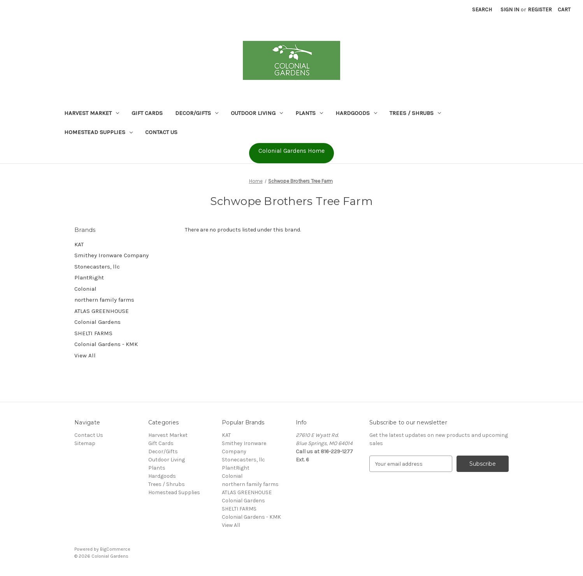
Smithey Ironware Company (111, 255)
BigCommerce (115, 549)
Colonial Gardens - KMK (106, 344)
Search (482, 9)
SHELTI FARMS (93, 333)
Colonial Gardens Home (291, 150)
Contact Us (161, 132)
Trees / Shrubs (415, 113)
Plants (309, 113)
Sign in (509, 9)
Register (540, 9)
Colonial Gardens (97, 321)
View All (85, 355)
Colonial (85, 288)
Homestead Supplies (98, 132)
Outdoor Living (257, 113)
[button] (291, 153)
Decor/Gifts (196, 113)
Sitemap (84, 443)
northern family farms (104, 299)
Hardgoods (356, 113)
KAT (79, 244)
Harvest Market (91, 113)
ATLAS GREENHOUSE (101, 311)
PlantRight (89, 277)
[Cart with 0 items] (564, 9)
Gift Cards (147, 113)
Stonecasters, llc (97, 266)
